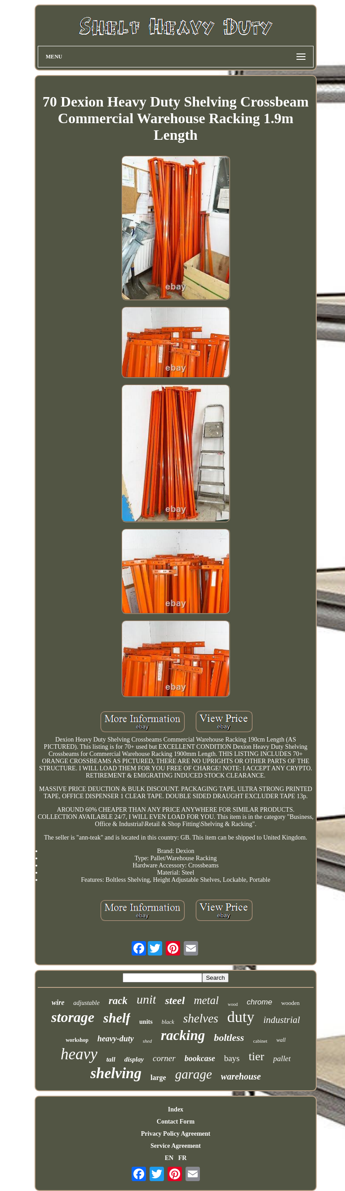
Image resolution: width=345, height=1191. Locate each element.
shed (147, 1041)
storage (72, 1017)
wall (281, 1040)
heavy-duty (115, 1038)
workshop (77, 1040)
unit (146, 999)
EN (169, 1158)
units (146, 1021)
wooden (290, 1003)
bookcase (200, 1058)
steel (175, 1000)
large (158, 1077)
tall (110, 1059)
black (168, 1021)
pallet (282, 1058)
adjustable (86, 1003)
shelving (116, 1073)
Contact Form (176, 1121)
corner (164, 1058)
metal (206, 1000)
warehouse (241, 1076)
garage (193, 1074)
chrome (259, 1002)
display (134, 1059)
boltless (229, 1037)
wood (233, 1004)
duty (240, 1017)
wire (58, 1002)
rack (118, 1000)
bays (232, 1058)
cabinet (260, 1041)
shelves (200, 1018)
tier (257, 1056)
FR (182, 1158)
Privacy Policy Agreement (175, 1133)
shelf (116, 1017)
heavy (79, 1054)
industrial (281, 1019)
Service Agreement (175, 1145)
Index (175, 1109)
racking (183, 1035)
